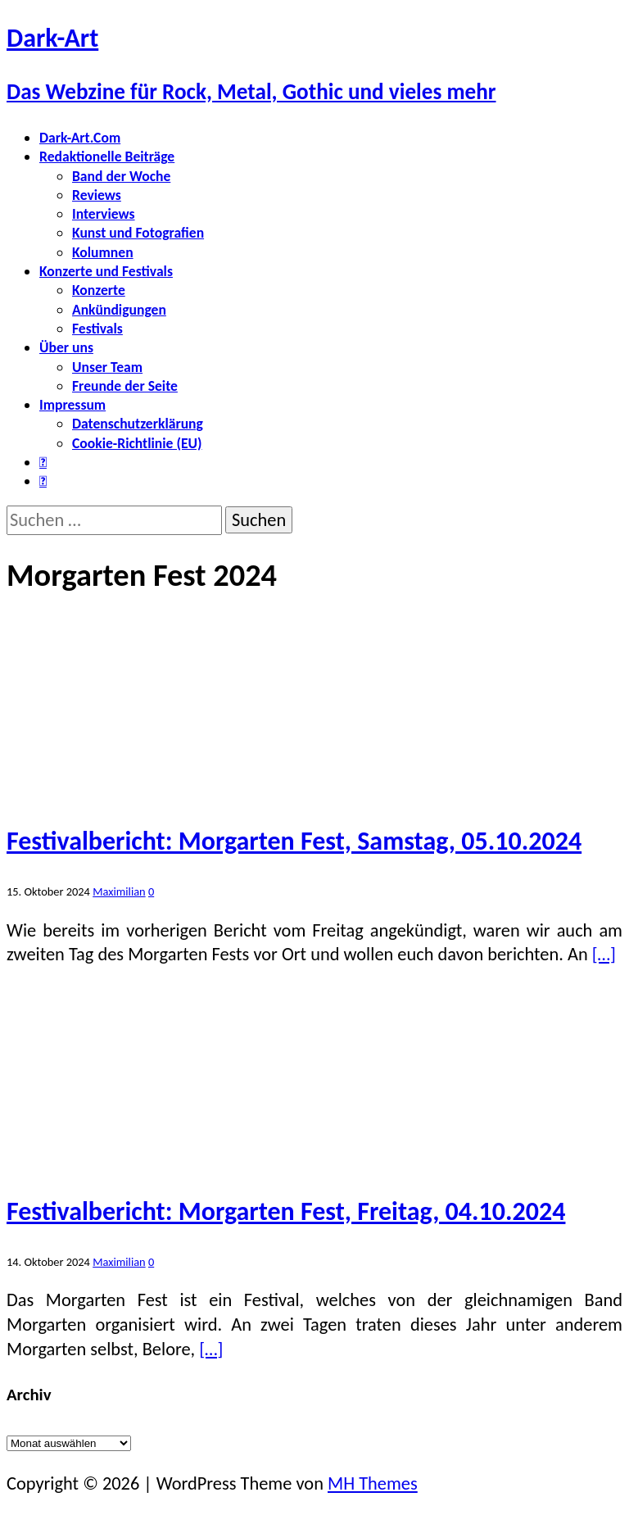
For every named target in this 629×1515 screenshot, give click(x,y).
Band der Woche (121, 176)
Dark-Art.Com (79, 138)
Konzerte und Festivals (106, 271)
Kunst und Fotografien (138, 233)
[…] (604, 954)
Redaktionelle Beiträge (106, 156)
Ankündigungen (119, 310)
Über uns (66, 347)
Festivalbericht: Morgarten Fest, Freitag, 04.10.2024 (286, 1211)
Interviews (103, 214)
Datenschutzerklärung (137, 424)
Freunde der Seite (125, 386)
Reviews (96, 195)
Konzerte (98, 290)
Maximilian (119, 891)
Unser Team (107, 367)
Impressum (72, 405)
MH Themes (373, 1483)
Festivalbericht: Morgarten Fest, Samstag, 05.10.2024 (294, 841)
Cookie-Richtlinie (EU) (136, 443)
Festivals (97, 329)
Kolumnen (102, 252)
